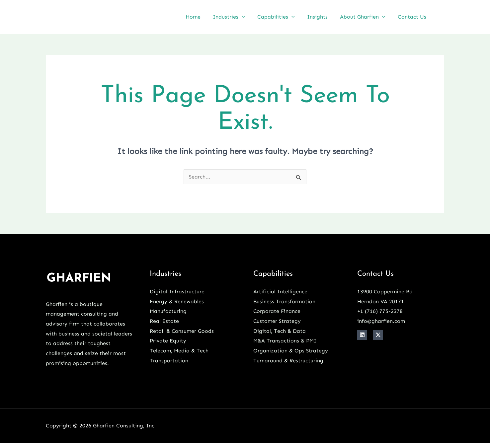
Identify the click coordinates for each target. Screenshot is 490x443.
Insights (321, 17)
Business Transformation (284, 301)
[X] (378, 335)
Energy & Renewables (177, 301)
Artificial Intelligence (280, 291)
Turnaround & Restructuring (288, 360)
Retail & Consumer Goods (182, 331)
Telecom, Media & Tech (179, 350)
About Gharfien (365, 17)
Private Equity (168, 340)
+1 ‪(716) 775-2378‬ (380, 311)
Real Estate (164, 321)
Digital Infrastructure (177, 291)
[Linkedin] (441, 17)
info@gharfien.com (381, 321)
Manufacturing (168, 311)
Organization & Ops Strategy (290, 350)
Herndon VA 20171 (380, 301)
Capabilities (282, 17)
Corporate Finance (277, 311)
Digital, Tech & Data (279, 331)
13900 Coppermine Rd (385, 291)
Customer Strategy (277, 321)
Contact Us (413, 17)
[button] (249, 17)
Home (202, 17)
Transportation (169, 360)
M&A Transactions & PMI (284, 340)
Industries (237, 17)
